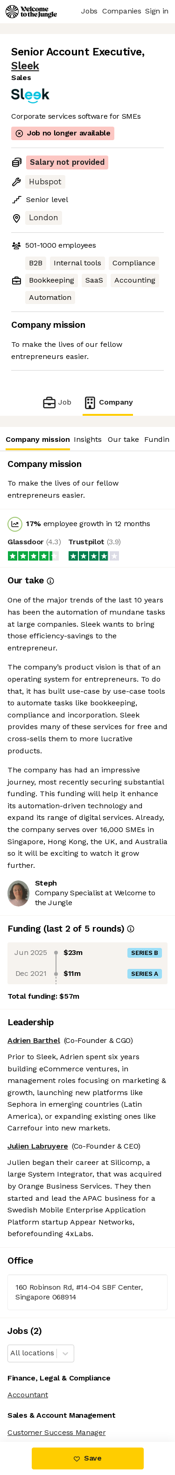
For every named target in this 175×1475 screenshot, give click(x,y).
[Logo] (31, 11)
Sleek (25, 66)
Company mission (38, 439)
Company (108, 402)
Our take (123, 439)
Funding (159, 439)
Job (56, 402)
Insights (88, 439)
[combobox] (11, 1353)
